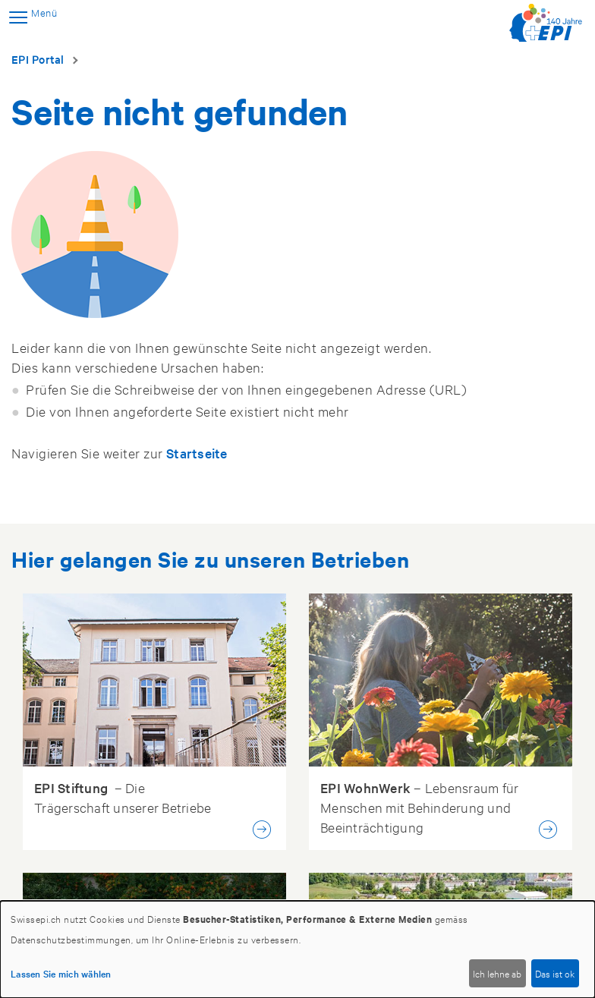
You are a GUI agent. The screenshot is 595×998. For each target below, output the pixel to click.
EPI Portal (38, 59)
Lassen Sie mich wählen (61, 973)
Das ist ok (555, 973)
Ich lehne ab (497, 973)
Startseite (197, 452)
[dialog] (297, 949)
